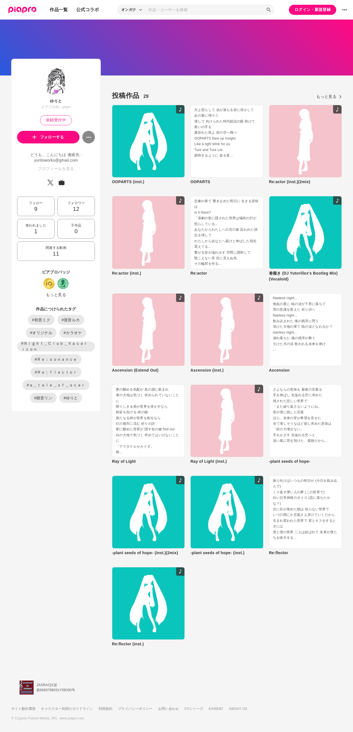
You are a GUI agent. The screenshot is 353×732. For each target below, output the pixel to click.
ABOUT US (238, 709)
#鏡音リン (43, 398)
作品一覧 (59, 9)
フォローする (48, 137)
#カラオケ (73, 332)
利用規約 (105, 709)
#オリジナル (41, 332)
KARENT (216, 709)
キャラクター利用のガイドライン (67, 709)
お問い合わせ (168, 709)
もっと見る (56, 294)
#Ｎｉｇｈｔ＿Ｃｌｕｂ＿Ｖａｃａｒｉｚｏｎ (54, 346)
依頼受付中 (56, 120)
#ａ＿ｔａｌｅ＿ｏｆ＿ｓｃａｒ (56, 385)
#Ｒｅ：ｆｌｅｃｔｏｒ (56, 372)
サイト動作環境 (23, 709)
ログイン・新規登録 (312, 9)
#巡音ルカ (71, 320)
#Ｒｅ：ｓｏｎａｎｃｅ (56, 359)
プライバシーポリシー (135, 709)
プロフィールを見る (56, 168)
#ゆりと (71, 398)
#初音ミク (41, 320)
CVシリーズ (193, 709)
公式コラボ (87, 9)
